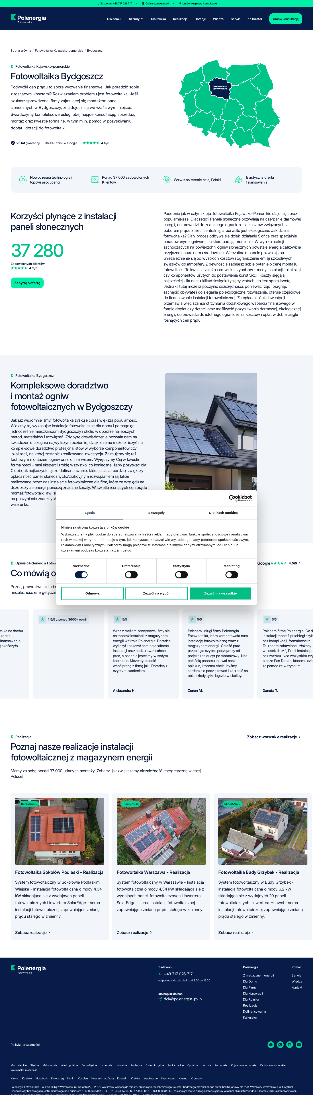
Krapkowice (150, 1078)
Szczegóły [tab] (156, 513)
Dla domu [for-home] (114, 19)
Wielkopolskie (69, 1065)
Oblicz (157, 3)
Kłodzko (27, 1078)
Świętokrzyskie (155, 1065)
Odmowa (92, 593)
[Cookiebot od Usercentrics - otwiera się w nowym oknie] (232, 498)
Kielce (14, 1078)
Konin (70, 1078)
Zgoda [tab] (90, 513)
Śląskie (34, 1065)
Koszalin (122, 1078)
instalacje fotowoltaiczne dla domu (82, 425)
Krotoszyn (197, 1078)
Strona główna (21, 50)
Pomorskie (221, 1065)
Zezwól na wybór (156, 593)
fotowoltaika (64, 420)
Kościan (83, 1078)
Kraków (135, 1078)
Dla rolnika (158, 19)
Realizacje (180, 19)
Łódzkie (206, 1065)
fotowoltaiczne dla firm (87, 482)
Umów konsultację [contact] (286, 19)
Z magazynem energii (258, 975)
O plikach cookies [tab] (223, 513)
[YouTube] (299, 1044)
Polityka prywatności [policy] (25, 1044)
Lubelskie (106, 1065)
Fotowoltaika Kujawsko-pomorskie (59, 50)
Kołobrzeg (57, 1078)
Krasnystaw (168, 1078)
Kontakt (297, 987)
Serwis (235, 19)
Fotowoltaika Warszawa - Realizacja (153, 872)
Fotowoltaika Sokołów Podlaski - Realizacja (59, 872)
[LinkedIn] (289, 1044)
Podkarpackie (176, 1065)
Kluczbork (41, 1078)
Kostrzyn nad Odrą (102, 1078)
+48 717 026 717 (178, 974)
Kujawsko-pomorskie (243, 1065)
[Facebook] (271, 1044)
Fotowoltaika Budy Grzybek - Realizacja (258, 872)
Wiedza (218, 19)
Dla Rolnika (251, 999)
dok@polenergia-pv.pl (183, 999)
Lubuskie (121, 1065)
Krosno (183, 1078)
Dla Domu (250, 981)
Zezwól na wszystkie (220, 593)
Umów (199, 3)
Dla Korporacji (253, 993)
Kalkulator (255, 19)
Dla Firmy (249, 987)
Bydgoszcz (94, 50)
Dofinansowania (254, 1011)
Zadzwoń (116, 3)
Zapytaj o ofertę (27, 283)
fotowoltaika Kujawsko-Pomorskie (242, 213)
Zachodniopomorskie (273, 1065)
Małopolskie (50, 1065)
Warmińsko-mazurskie (24, 1070)
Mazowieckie (19, 1065)
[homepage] (28, 18)
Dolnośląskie (89, 1065)
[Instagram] (280, 1044)
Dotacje (200, 19)
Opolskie (192, 1065)
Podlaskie (136, 1065)
